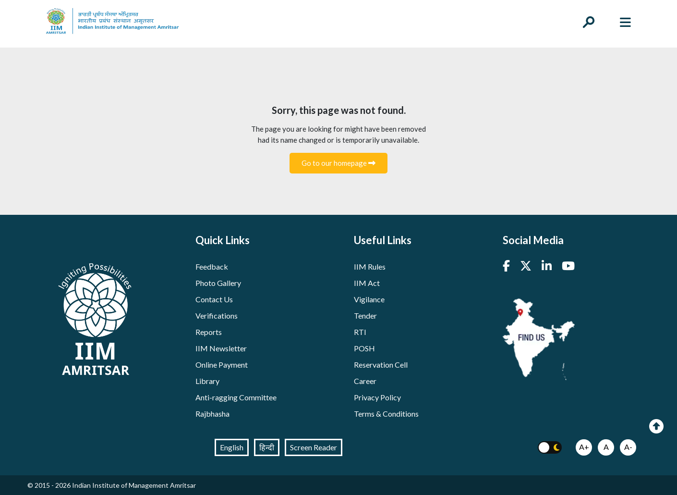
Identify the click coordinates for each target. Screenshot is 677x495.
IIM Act (367, 282)
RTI (360, 331)
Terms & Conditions (386, 413)
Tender (365, 315)
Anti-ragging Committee (236, 397)
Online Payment (221, 364)
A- (628, 446)
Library (207, 380)
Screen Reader (313, 447)
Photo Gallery (218, 282)
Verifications (216, 315)
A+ (584, 446)
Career (365, 380)
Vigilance (369, 299)
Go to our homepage (338, 163)
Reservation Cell (381, 364)
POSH (364, 348)
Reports (208, 331)
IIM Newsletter (221, 348)
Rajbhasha (212, 413)
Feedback (211, 266)
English (231, 447)
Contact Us (214, 299)
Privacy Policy (377, 397)
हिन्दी (266, 447)
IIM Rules (370, 266)
